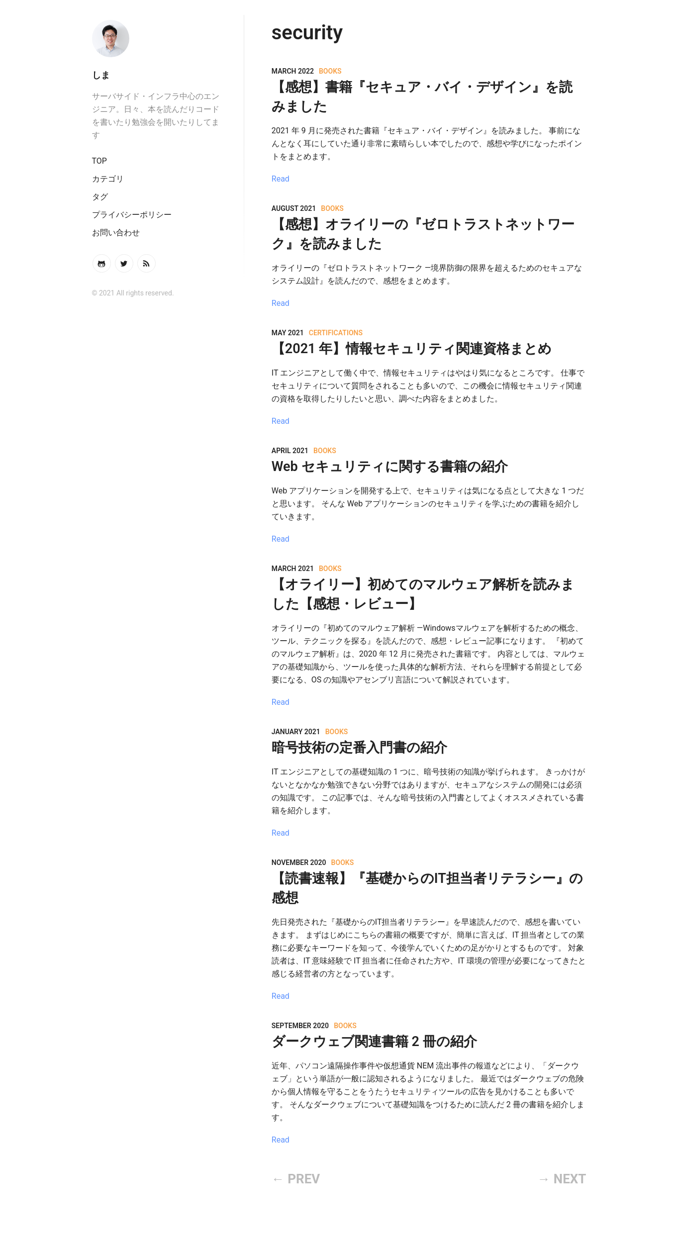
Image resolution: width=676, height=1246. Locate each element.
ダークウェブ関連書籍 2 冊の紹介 (374, 1042)
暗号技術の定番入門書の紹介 (359, 748)
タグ (100, 196)
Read (281, 179)
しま (101, 75)
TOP (99, 161)
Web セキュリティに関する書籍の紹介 (390, 467)
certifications (336, 333)
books (330, 71)
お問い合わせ (116, 232)
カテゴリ (108, 179)
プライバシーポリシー (132, 214)
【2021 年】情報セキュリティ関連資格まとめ (412, 349)
